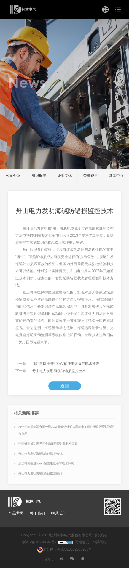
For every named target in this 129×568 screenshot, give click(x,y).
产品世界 (16, 513)
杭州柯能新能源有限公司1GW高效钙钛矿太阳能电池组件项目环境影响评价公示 (66, 432)
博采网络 (100, 542)
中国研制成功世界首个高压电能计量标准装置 (48, 445)
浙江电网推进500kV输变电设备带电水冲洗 (65, 366)
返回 (64, 388)
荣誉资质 (90, 176)
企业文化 (65, 176)
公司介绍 (13, 176)
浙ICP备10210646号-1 (40, 542)
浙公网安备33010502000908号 (64, 549)
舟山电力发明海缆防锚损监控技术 (59, 373)
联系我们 (58, 513)
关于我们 (37, 513)
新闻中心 (116, 176)
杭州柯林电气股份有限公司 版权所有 (79, 535)
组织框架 (39, 176)
